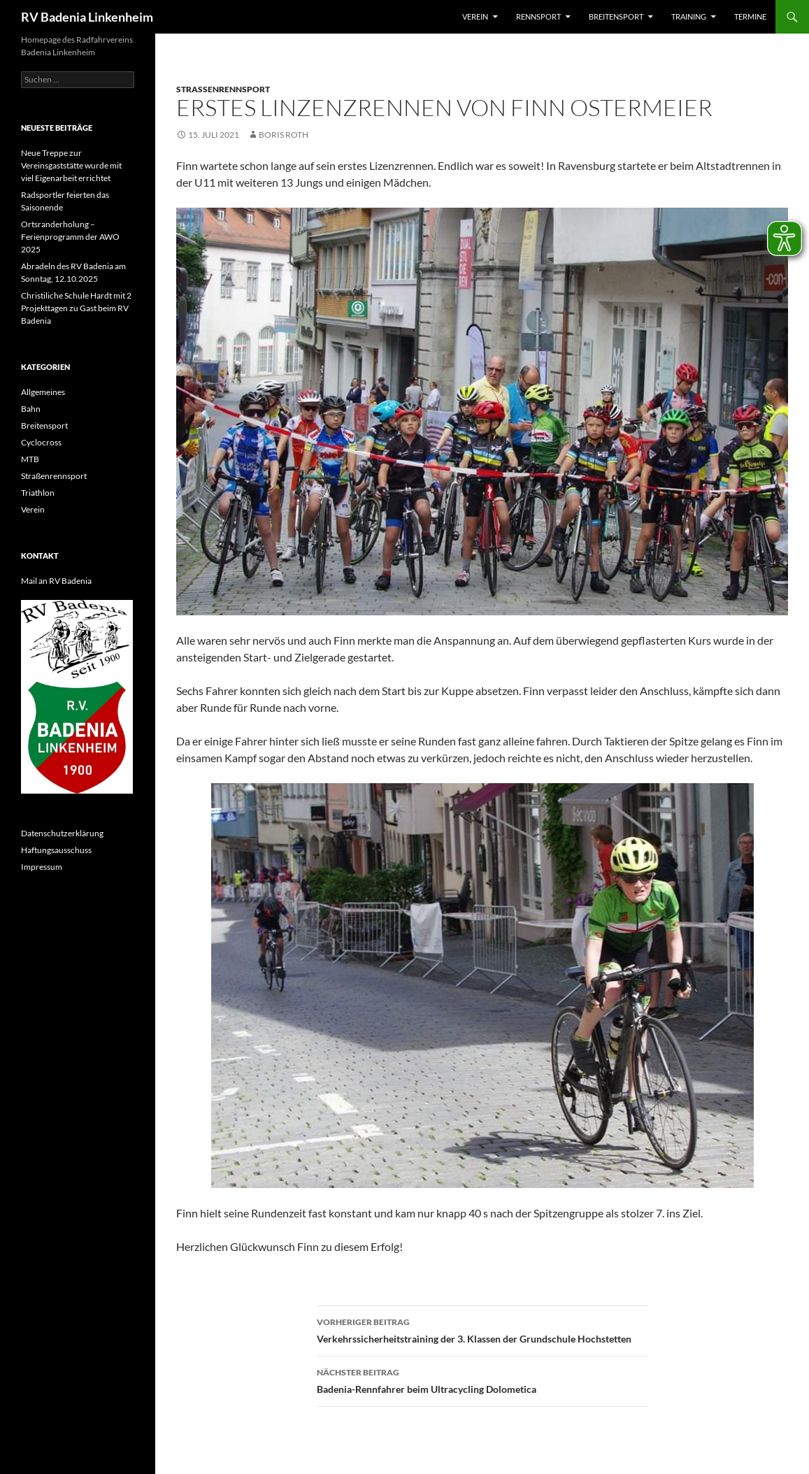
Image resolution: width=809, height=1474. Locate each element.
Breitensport (616, 16)
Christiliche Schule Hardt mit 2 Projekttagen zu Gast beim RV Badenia (76, 308)
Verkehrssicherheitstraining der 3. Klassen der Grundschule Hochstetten (482, 1329)
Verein (475, 16)
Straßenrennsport (223, 89)
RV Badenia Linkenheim (87, 16)
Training (688, 16)
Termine (750, 16)
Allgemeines (43, 392)
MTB (30, 459)
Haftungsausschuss (56, 850)
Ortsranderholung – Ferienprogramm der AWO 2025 (70, 237)
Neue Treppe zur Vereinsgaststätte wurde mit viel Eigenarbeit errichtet (71, 165)
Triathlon (38, 492)
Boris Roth (283, 134)
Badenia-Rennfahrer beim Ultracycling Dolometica (482, 1379)
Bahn (31, 408)
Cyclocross (41, 442)
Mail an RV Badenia (56, 580)
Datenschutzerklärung (62, 833)
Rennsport (538, 16)
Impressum (41, 866)
